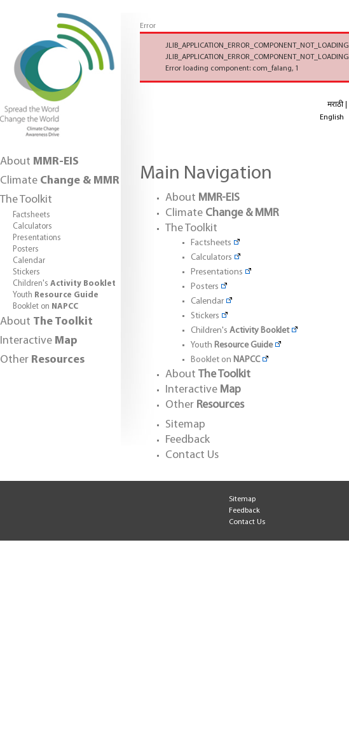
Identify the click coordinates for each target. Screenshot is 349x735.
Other (42, 360)
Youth (56, 295)
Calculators (32, 226)
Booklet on (45, 306)
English (332, 117)
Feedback (187, 440)
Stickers (26, 272)
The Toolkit (26, 200)
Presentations (37, 238)
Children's (64, 284)
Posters (26, 249)
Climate (60, 181)
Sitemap (185, 425)
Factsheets (31, 215)
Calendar (29, 261)
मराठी (335, 105)
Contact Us (192, 455)
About (39, 162)
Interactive (39, 341)
